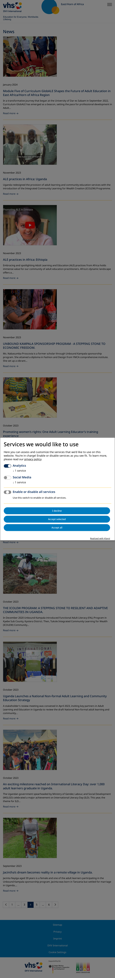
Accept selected (57, 519)
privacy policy (32, 459)
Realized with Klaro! (100, 538)
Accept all (57, 527)
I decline (57, 511)
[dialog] (57, 488)
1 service (19, 471)
